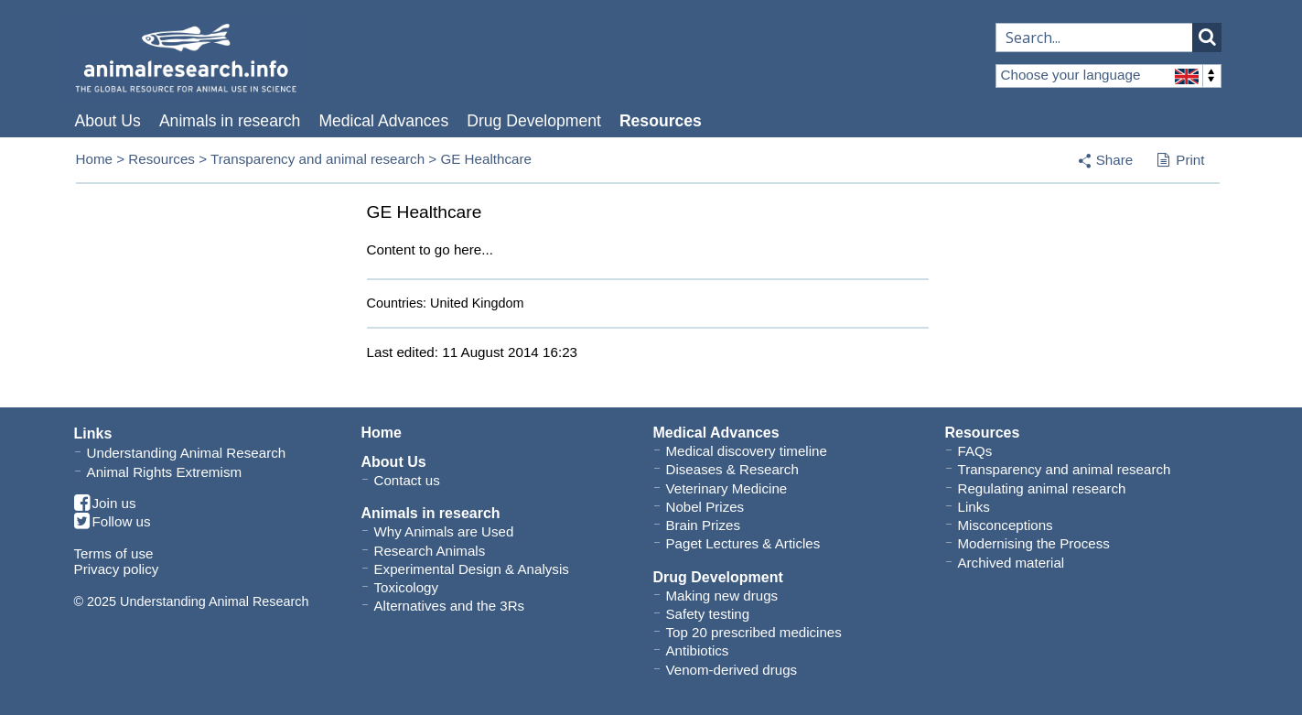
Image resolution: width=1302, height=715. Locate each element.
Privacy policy (116, 569)
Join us (105, 504)
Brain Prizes (703, 525)
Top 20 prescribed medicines (754, 632)
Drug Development (534, 121)
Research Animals (430, 550)
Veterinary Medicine (727, 488)
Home (94, 159)
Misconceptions (1005, 525)
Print (1180, 161)
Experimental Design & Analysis (471, 569)
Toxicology (406, 587)
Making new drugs (722, 595)
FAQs (975, 451)
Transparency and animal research (317, 159)
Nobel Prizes (705, 507)
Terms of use (114, 553)
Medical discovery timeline (746, 451)
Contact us (407, 480)
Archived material (1011, 562)
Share (1115, 160)
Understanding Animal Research (186, 452)
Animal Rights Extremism (164, 472)
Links (974, 507)
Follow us (112, 522)
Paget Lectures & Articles (743, 543)
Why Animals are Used (444, 531)
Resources (660, 121)
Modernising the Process (1034, 543)
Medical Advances (383, 121)
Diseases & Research (732, 469)
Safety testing (708, 614)
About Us (108, 121)
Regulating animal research (1042, 488)
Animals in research (230, 121)
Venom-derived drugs (732, 669)
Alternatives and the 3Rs (449, 605)
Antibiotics (697, 650)
